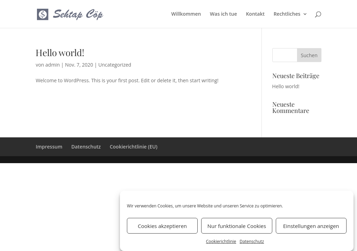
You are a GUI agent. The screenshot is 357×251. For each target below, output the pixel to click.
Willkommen (186, 14)
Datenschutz (252, 243)
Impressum (49, 146)
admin (52, 64)
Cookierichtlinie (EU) (134, 146)
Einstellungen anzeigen (311, 228)
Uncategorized (114, 64)
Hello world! (60, 52)
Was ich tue (223, 14)
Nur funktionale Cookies (236, 228)
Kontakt (255, 14)
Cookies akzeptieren (162, 228)
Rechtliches (287, 14)
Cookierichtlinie (221, 243)
